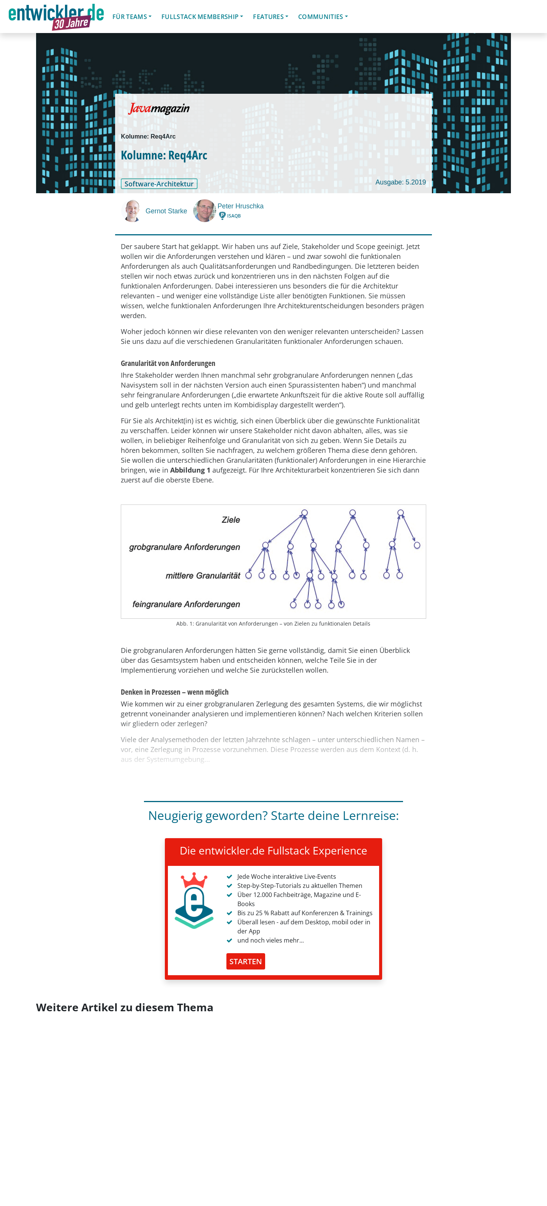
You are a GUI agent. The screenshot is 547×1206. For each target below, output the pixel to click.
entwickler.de (56, 18)
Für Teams (129, 17)
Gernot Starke (166, 211)
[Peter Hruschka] (205, 210)
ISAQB (234, 216)
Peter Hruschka (241, 206)
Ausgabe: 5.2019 (401, 182)
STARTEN (245, 961)
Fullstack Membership (200, 17)
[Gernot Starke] (133, 210)
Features (268, 17)
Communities (320, 17)
